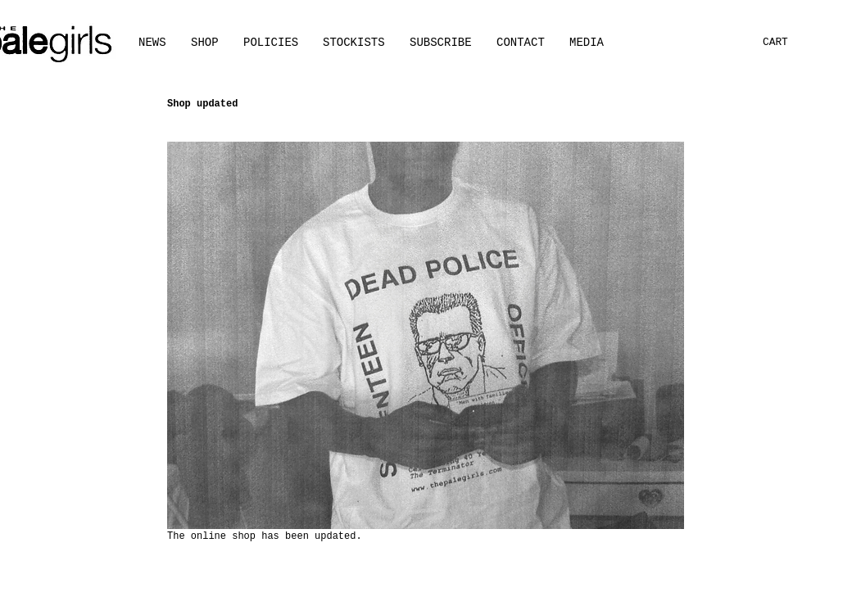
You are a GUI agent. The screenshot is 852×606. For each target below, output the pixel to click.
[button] (586, 42)
